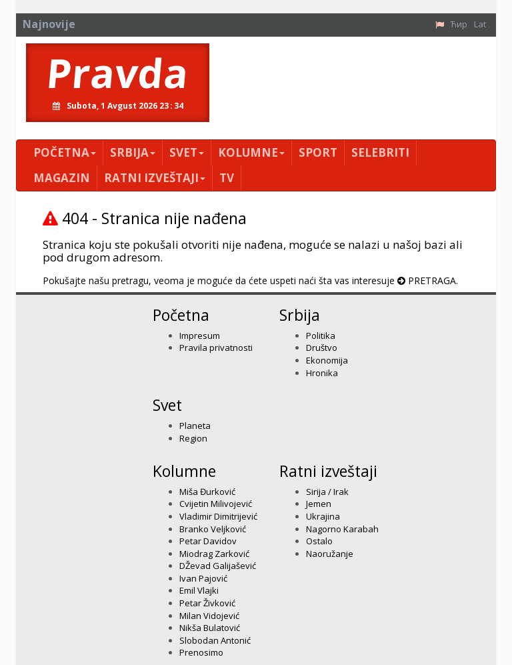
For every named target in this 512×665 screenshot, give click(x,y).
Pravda (118, 73)
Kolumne (251, 152)
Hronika (322, 373)
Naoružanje (329, 554)
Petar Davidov (208, 541)
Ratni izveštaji (154, 177)
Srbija (132, 152)
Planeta (195, 426)
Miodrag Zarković (214, 554)
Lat (480, 24)
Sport (318, 152)
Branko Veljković (212, 529)
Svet (186, 152)
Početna (64, 152)
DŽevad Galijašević (217, 566)
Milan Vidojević (209, 616)
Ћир (459, 24)
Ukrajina (323, 516)
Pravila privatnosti (216, 348)
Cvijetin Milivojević (215, 504)
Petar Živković (207, 603)
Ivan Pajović (203, 578)
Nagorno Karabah (342, 529)
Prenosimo (201, 652)
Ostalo (319, 541)
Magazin (61, 177)
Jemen (318, 504)
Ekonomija (327, 360)
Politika (320, 335)
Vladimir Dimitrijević (218, 516)
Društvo (321, 348)
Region (193, 438)
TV (226, 177)
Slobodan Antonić (215, 640)
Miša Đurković (207, 492)
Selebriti (380, 152)
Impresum (199, 335)
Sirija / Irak (327, 492)
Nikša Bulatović (209, 628)
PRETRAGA (432, 280)
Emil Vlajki (199, 590)
